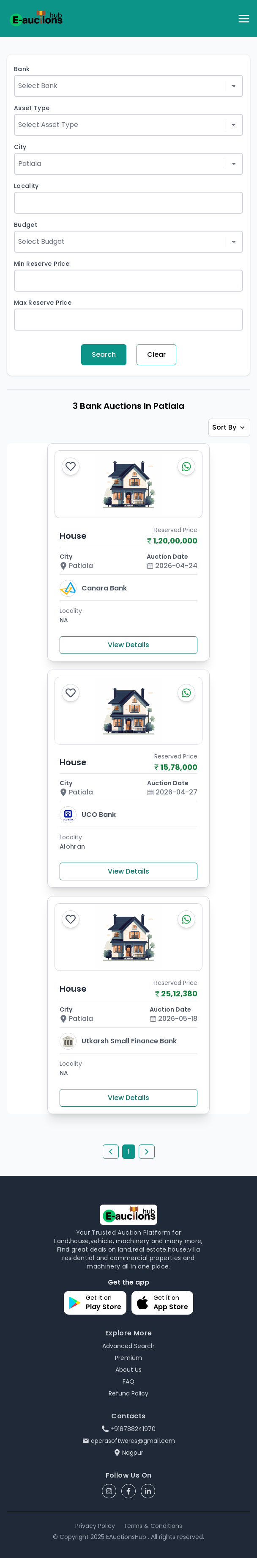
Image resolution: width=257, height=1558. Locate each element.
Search (104, 354)
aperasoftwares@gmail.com (128, 1441)
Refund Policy (128, 1393)
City (20, 147)
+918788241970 (129, 1429)
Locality (26, 186)
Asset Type (32, 108)
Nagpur (128, 1452)
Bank (22, 69)
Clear (156, 354)
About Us (128, 1369)
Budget (25, 225)
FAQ (128, 1381)
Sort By (229, 427)
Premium (128, 1358)
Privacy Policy (95, 1526)
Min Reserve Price (41, 263)
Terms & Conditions (152, 1526)
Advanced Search (128, 1346)
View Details (128, 645)
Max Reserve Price (42, 302)
